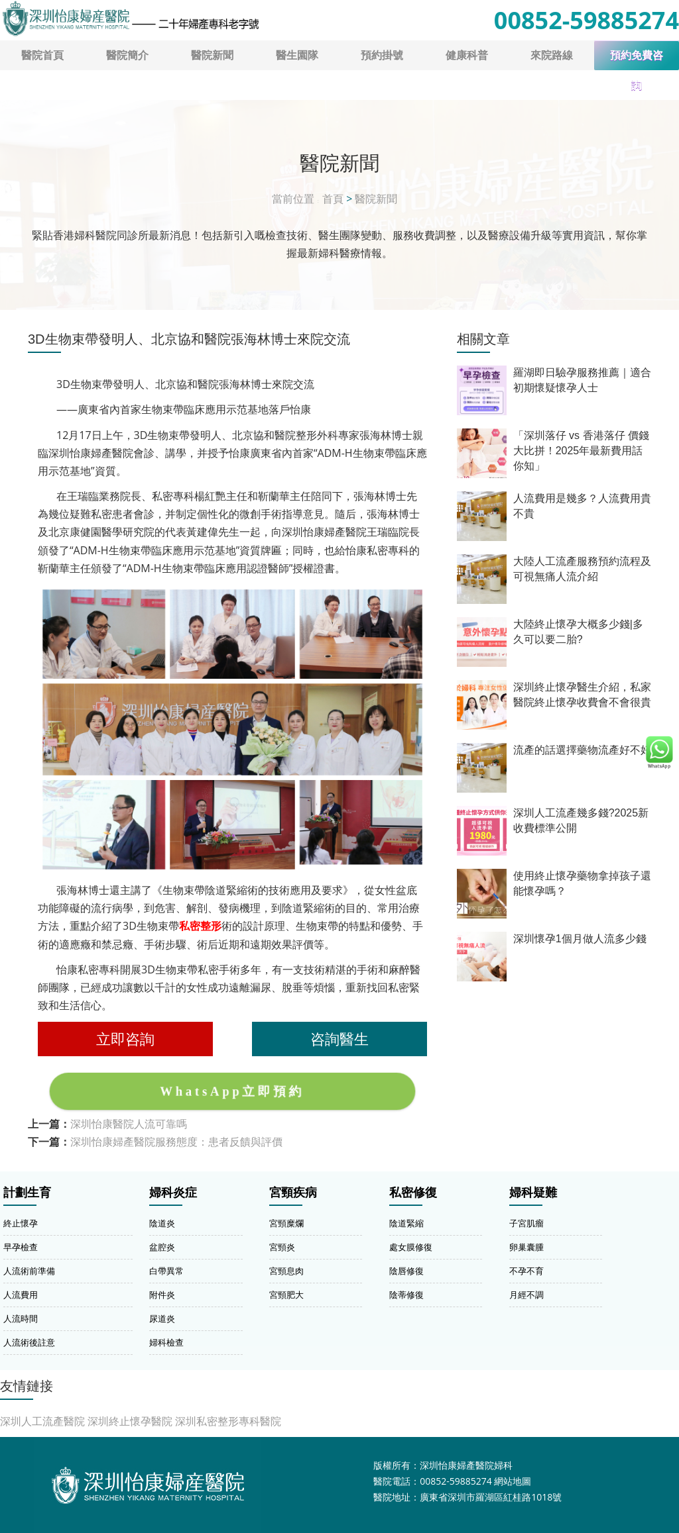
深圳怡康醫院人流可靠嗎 (128, 1123)
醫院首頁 (42, 55)
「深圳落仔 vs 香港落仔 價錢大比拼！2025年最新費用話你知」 (581, 450)
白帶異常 (166, 1271)
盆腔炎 (162, 1247)
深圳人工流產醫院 (42, 1421)
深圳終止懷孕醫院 (130, 1421)
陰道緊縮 (406, 1223)
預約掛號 (382, 55)
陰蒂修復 (406, 1295)
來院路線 (551, 55)
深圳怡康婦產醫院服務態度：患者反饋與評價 (176, 1141)
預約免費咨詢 (636, 60)
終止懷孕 (20, 1223)
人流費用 (20, 1295)
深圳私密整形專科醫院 (228, 1421)
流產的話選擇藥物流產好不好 (582, 750)
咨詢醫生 (339, 1038)
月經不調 (526, 1295)
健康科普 (467, 55)
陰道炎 (162, 1223)
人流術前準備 (29, 1271)
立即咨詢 (125, 1038)
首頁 (332, 198)
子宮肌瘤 (526, 1223)
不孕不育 (526, 1271)
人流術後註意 (29, 1342)
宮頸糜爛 (286, 1223)
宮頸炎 (282, 1247)
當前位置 (293, 198)
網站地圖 (512, 1481)
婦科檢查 (166, 1342)
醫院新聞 (212, 55)
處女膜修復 (410, 1247)
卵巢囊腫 (526, 1247)
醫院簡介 (127, 55)
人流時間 (20, 1318)
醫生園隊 (297, 55)
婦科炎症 (173, 1192)
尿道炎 (162, 1318)
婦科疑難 (533, 1192)
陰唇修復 (406, 1271)
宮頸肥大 (286, 1295)
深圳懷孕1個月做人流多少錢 (580, 938)
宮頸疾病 (293, 1192)
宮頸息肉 (286, 1271)
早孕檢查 (20, 1247)
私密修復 (413, 1192)
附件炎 (162, 1295)
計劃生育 (27, 1192)
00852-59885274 (586, 20)
